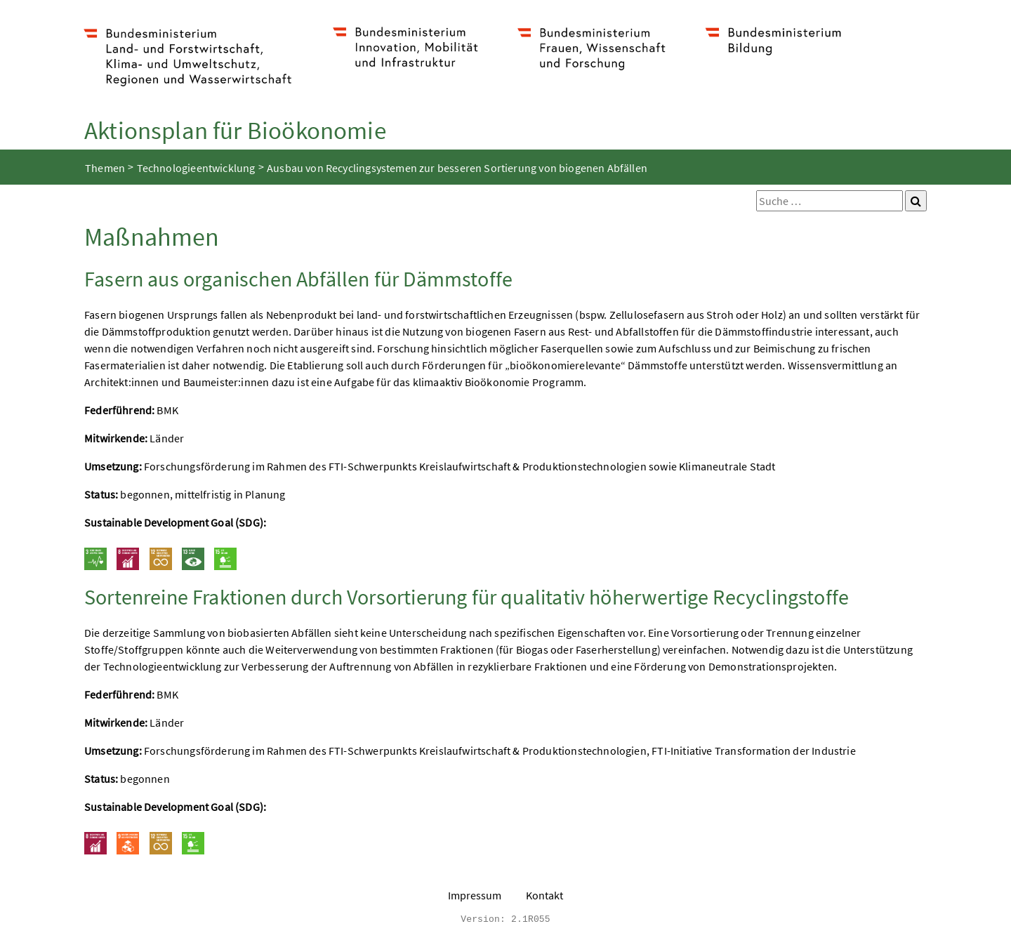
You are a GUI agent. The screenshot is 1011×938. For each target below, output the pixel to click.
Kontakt (544, 895)
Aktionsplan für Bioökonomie (235, 130)
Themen (105, 168)
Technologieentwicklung (196, 168)
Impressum (474, 895)
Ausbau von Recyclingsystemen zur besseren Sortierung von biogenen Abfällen (457, 168)
